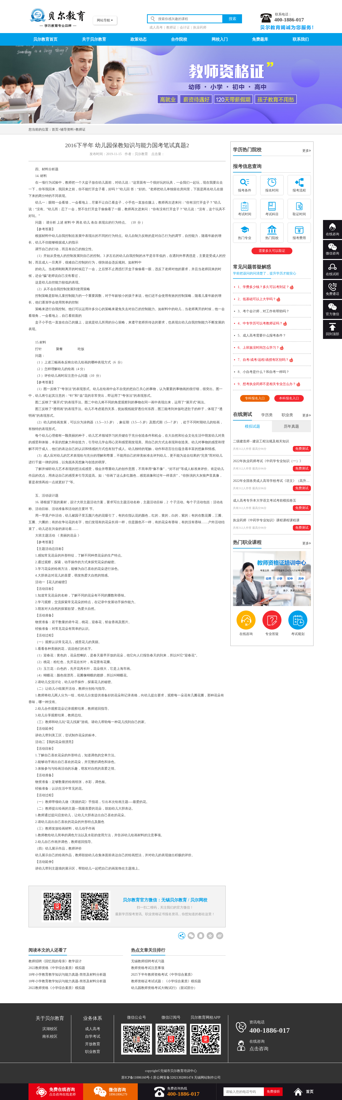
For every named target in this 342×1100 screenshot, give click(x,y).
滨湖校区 (49, 1029)
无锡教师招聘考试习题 (147, 961)
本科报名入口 (289, 398)
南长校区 (49, 1036)
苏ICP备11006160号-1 (136, 1077)
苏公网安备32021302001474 (173, 1077)
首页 (55, 129)
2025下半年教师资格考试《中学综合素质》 (162, 974)
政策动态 (138, 39)
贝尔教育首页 (45, 39)
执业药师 (199, 27)
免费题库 (260, 39)
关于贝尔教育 (94, 39)
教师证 (171, 27)
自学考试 (92, 1036)
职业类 (287, 415)
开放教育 (92, 1044)
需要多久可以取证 (272, 251)
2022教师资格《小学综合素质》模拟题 (56, 988)
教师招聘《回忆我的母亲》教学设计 (55, 961)
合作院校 (179, 39)
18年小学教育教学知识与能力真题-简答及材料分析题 (67, 974)
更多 (306, 150)
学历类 (267, 415)
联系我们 (301, 39)
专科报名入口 (255, 398)
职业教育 (92, 1052)
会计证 (185, 27)
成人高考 (156, 27)
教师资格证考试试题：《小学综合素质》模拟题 (166, 981)
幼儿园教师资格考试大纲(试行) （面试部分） (164, 988)
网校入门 (220, 39)
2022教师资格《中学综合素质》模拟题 (56, 968)
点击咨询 (258, 1048)
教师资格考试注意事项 (147, 968)
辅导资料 (67, 129)
